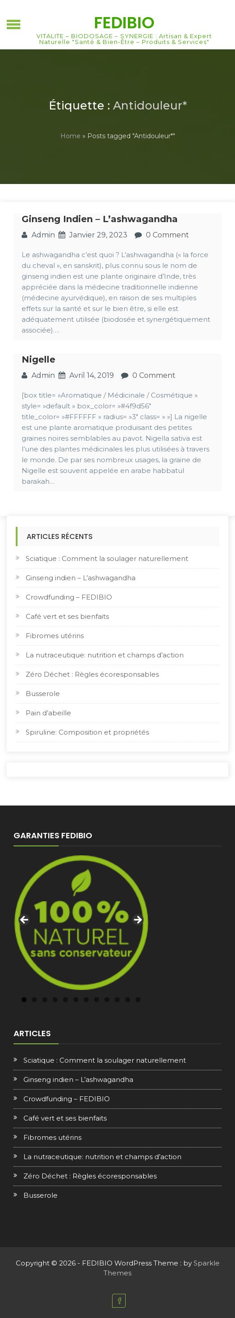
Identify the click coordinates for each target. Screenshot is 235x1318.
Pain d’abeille (48, 713)
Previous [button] (25, 920)
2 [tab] (34, 999)
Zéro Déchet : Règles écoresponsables (92, 674)
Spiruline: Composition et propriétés (87, 732)
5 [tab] (65, 999)
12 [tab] (138, 999)
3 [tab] (44, 999)
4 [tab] (55, 999)
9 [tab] (106, 999)
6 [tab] (75, 999)
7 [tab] (86, 999)
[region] (81, 922)
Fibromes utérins (55, 635)
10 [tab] (117, 999)
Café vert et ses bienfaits (67, 616)
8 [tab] (96, 999)
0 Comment (167, 235)
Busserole (43, 693)
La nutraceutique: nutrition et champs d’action (105, 655)
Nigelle (38, 359)
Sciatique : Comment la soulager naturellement (107, 558)
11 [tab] (127, 999)
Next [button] (137, 920)
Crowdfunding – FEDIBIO (69, 597)
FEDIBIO (124, 22)
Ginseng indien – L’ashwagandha (100, 219)
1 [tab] (24, 999)
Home (70, 136)
